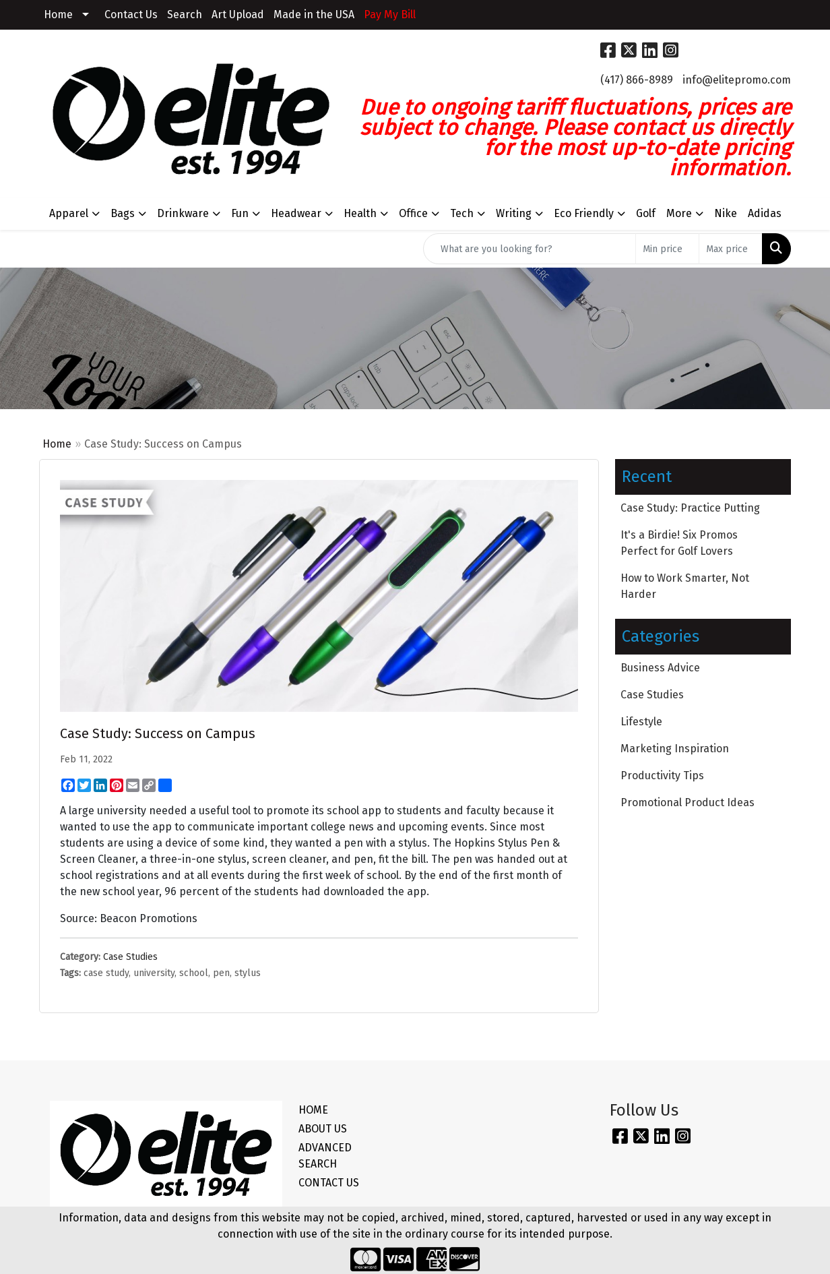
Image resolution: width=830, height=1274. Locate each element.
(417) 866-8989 (636, 79)
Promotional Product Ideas (687, 802)
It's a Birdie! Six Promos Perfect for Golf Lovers (679, 542)
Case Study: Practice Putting (690, 508)
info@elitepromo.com (736, 79)
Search (184, 14)
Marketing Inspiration (674, 748)
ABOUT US (322, 1128)
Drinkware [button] (183, 213)
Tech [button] (462, 213)
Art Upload (238, 14)
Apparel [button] (68, 213)
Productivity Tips (662, 775)
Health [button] (360, 213)
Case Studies (130, 957)
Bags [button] (122, 213)
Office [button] (413, 213)
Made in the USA (314, 14)
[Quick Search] (529, 248)
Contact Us (131, 14)
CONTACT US (328, 1182)
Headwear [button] (296, 213)
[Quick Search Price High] (731, 248)
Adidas (764, 213)
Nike (725, 213)
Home (58, 14)
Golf (646, 213)
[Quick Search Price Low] (667, 248)
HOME (313, 1109)
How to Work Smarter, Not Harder (684, 586)
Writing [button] (514, 213)
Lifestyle (641, 721)
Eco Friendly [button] (584, 213)
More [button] (679, 213)
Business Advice (660, 667)
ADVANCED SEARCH (325, 1155)
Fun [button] (240, 213)
